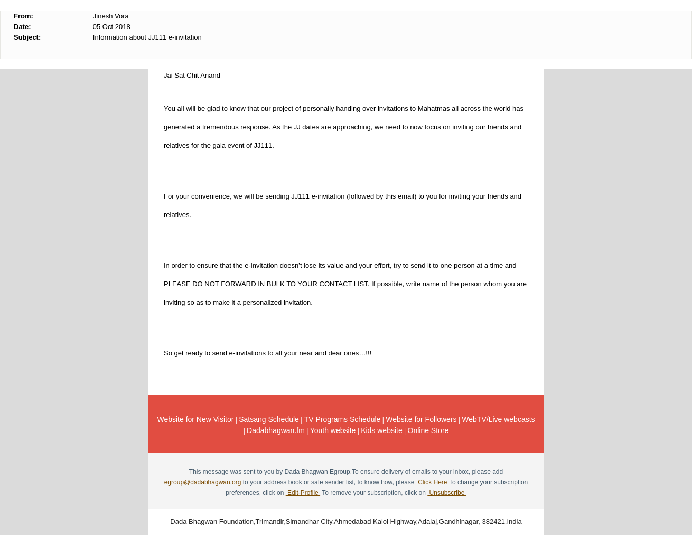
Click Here (432, 482)
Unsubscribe (446, 492)
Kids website (382, 430)
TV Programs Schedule (342, 419)
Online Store (428, 430)
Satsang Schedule (269, 419)
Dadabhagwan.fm (276, 430)
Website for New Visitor (195, 419)
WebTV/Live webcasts (498, 419)
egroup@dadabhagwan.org (202, 482)
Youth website (333, 430)
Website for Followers (421, 419)
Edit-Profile (303, 492)
